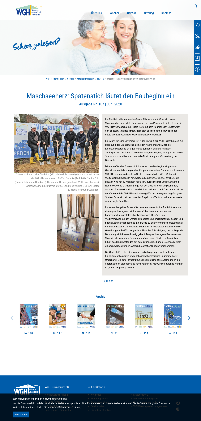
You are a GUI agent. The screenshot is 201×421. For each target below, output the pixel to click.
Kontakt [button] (166, 13)
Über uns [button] (96, 13)
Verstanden (21, 414)
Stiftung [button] (149, 13)
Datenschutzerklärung (69, 407)
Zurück (108, 280)
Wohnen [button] (115, 13)
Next (189, 317)
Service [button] (133, 12)
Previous (11, 317)
